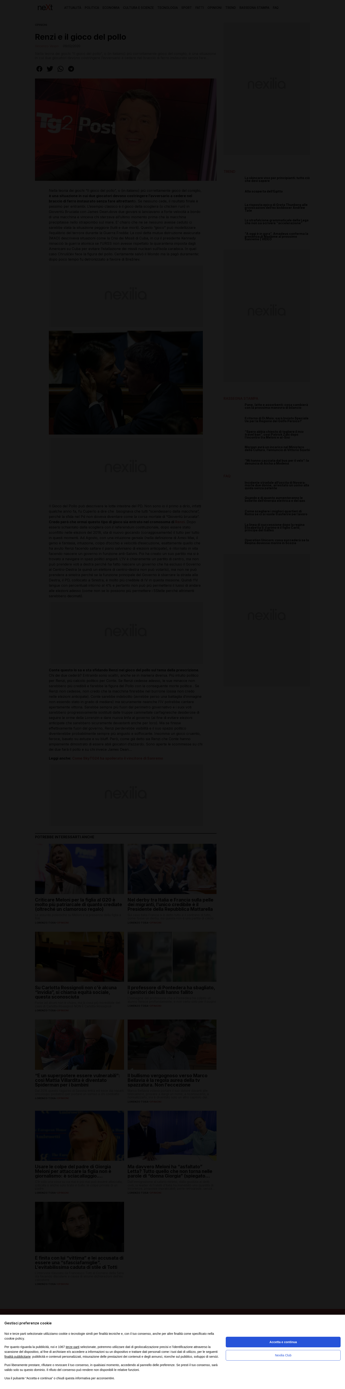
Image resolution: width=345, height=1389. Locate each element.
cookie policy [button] (14, 1338)
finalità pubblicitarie (17, 1356)
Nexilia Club (283, 1355)
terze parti (72, 1347)
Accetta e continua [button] (283, 1342)
